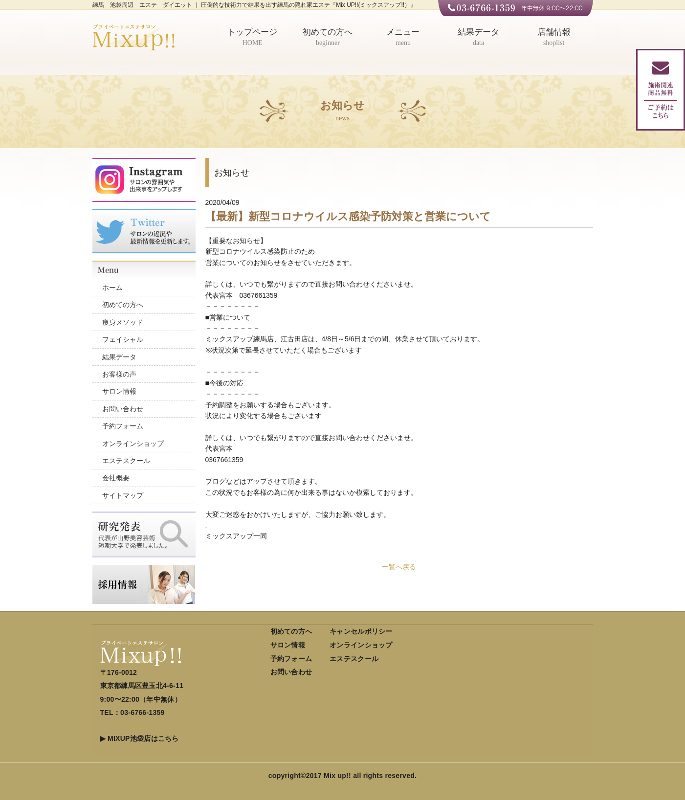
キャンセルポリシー (361, 631)
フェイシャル (122, 339)
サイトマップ (122, 495)
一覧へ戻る (399, 567)
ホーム (112, 287)
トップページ (253, 38)
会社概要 (116, 478)
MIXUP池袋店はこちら (143, 738)
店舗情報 (554, 38)
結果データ (478, 38)
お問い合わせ (122, 409)
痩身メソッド (122, 322)
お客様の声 (119, 374)
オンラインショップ (133, 443)
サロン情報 (119, 391)
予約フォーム (122, 426)
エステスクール (126, 461)
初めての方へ (328, 38)
